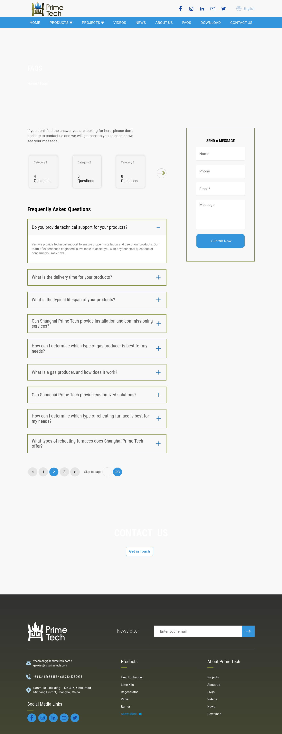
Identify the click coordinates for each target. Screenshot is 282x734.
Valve (125, 699)
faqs (44, 83)
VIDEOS (119, 22)
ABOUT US (164, 22)
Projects (213, 677)
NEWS (141, 22)
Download (214, 714)
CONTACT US (241, 22)
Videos (212, 699)
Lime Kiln (127, 685)
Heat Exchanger (132, 677)
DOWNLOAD (211, 22)
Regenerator (129, 692)
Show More (129, 714)
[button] (161, 173)
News (211, 707)
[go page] (107, 471)
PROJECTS (93, 22)
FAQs (211, 692)
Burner (125, 707)
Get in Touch (139, 551)
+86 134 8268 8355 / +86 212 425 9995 (57, 677)
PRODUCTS (61, 22)
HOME (35, 22)
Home (32, 83)
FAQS (186, 22)
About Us (213, 685)
